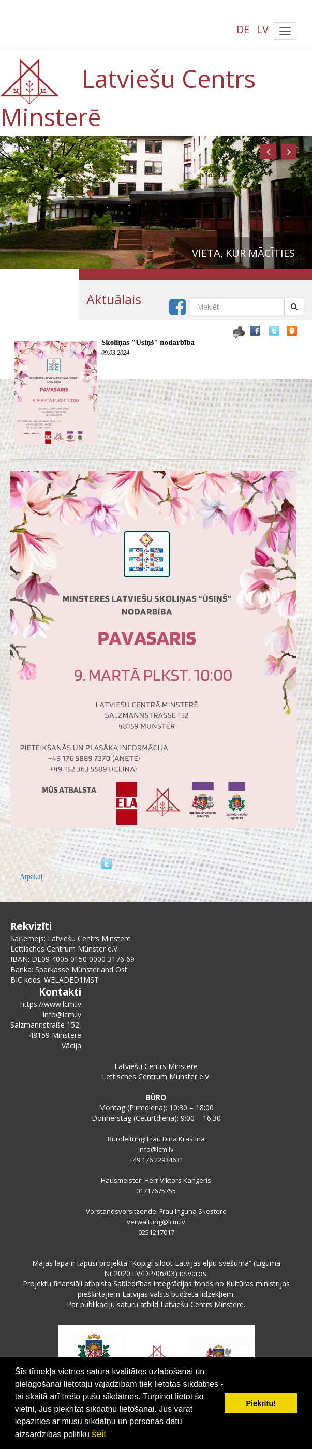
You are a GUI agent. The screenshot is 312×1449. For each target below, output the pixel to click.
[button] (268, 151)
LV (263, 29)
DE (242, 29)
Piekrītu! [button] (261, 1403)
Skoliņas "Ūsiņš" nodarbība (148, 342)
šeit (99, 1434)
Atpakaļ (31, 877)
